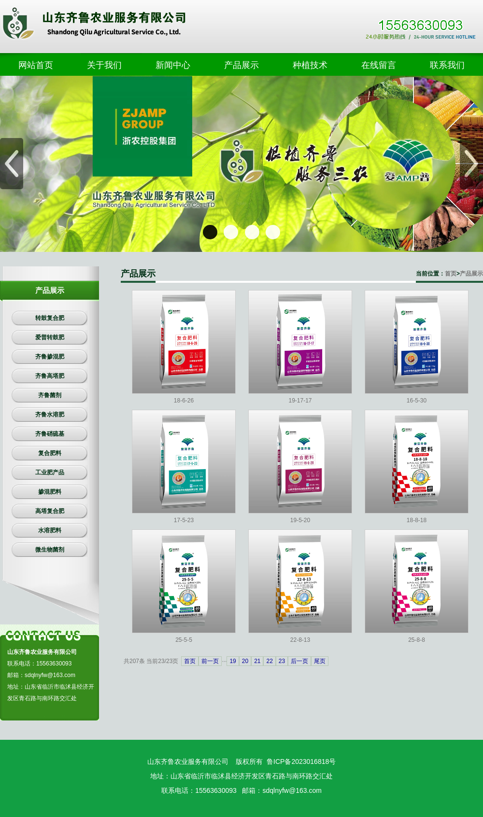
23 (282, 661)
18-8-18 (416, 520)
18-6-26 (184, 400)
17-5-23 (184, 520)
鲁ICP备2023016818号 (301, 761)
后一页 (299, 661)
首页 (450, 273)
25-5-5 (183, 640)
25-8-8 (416, 640)
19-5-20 (300, 520)
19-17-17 (300, 400)
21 (257, 661)
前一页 (210, 661)
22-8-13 (300, 640)
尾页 (320, 661)
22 (269, 661)
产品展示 (471, 273)
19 (232, 661)
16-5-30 (416, 400)
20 (245, 661)
